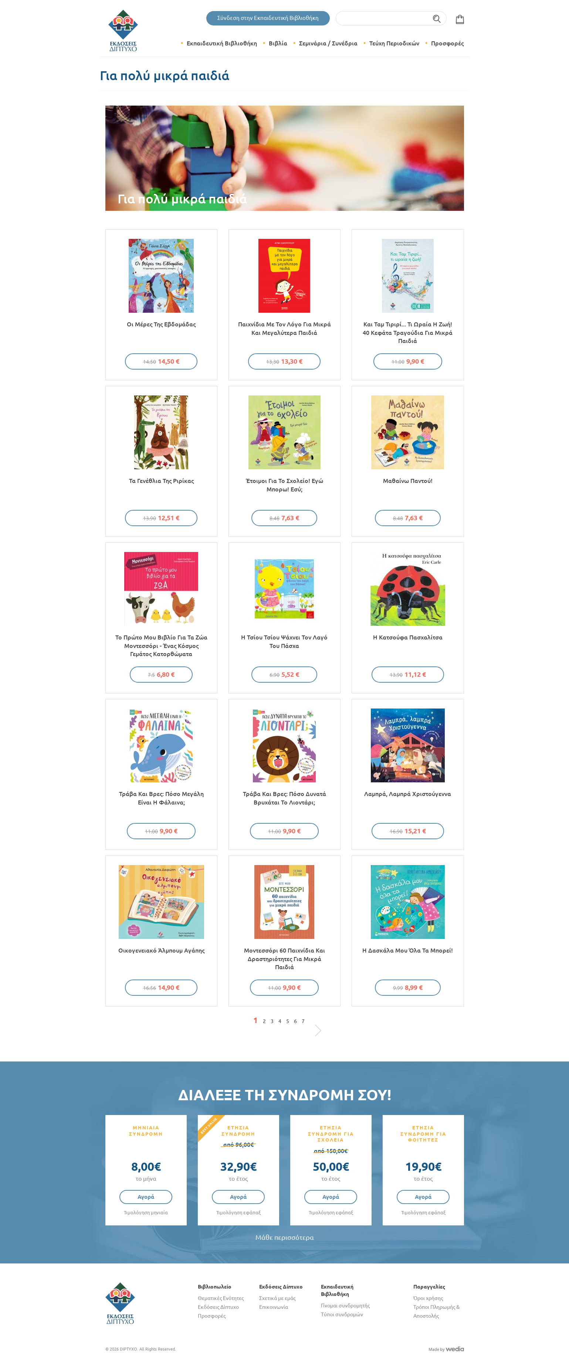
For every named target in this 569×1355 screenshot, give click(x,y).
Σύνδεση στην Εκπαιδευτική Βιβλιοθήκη (268, 18)
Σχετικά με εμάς (277, 1298)
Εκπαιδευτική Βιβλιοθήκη (222, 43)
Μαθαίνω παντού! (408, 480)
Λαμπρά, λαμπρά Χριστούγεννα (407, 793)
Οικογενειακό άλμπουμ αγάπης (161, 950)
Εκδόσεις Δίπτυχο (218, 1307)
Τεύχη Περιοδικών (394, 43)
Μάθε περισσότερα (284, 1237)
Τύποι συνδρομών (342, 1314)
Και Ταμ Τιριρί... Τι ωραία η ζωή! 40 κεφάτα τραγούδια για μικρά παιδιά (408, 332)
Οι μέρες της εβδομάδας (161, 324)
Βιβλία (278, 43)
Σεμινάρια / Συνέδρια (328, 43)
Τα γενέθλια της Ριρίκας (161, 480)
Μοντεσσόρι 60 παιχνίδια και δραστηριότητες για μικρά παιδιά (284, 958)
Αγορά (146, 1197)
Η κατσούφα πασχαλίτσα (408, 637)
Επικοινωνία (273, 1307)
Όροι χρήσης (428, 1298)
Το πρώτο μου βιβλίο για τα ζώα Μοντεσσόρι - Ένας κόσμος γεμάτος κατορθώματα (161, 645)
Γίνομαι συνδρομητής (345, 1305)
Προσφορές (447, 43)
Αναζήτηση (437, 18)
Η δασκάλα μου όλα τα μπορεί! (407, 950)
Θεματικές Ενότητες (221, 1298)
